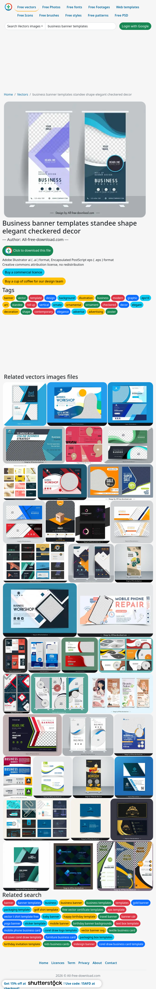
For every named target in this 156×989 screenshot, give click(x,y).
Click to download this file (28, 251)
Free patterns (98, 15)
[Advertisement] (78, 62)
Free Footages (99, 7)
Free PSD (121, 15)
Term (71, 963)
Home (8, 94)
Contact (111, 963)
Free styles (73, 15)
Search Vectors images (23, 26)
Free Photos (51, 7)
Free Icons (25, 15)
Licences (57, 963)
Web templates (127, 7)
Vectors (22, 94)
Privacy (83, 963)
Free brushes (49, 15)
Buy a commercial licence (23, 272)
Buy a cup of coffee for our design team (34, 281)
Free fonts (74, 7)
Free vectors (26, 7)
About (97, 963)
